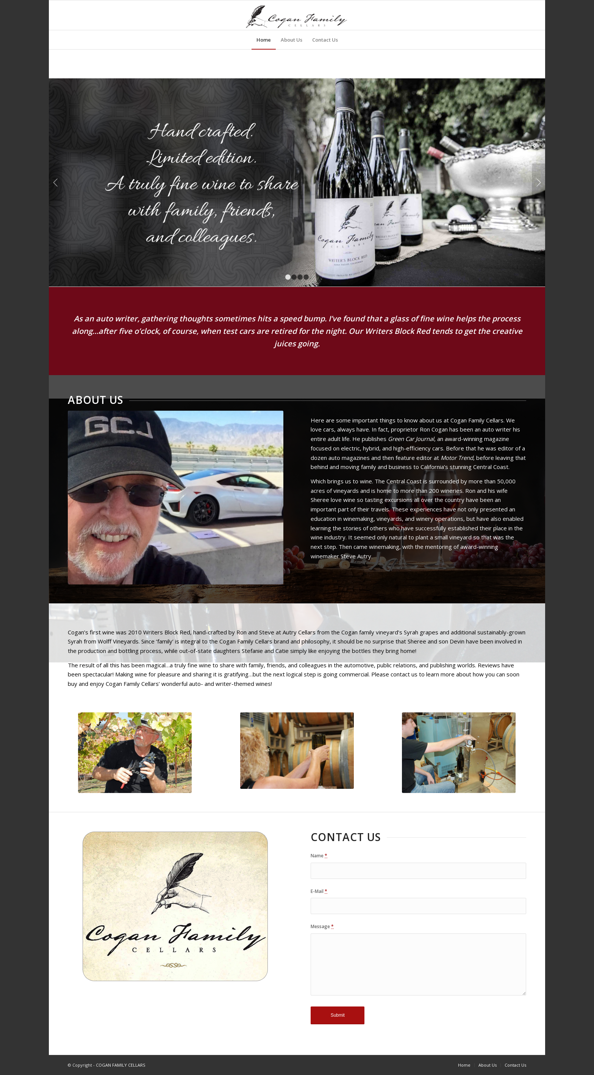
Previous (55, 182)
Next (538, 182)
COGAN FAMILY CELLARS (120, 1065)
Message (322, 926)
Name (319, 855)
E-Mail (319, 891)
